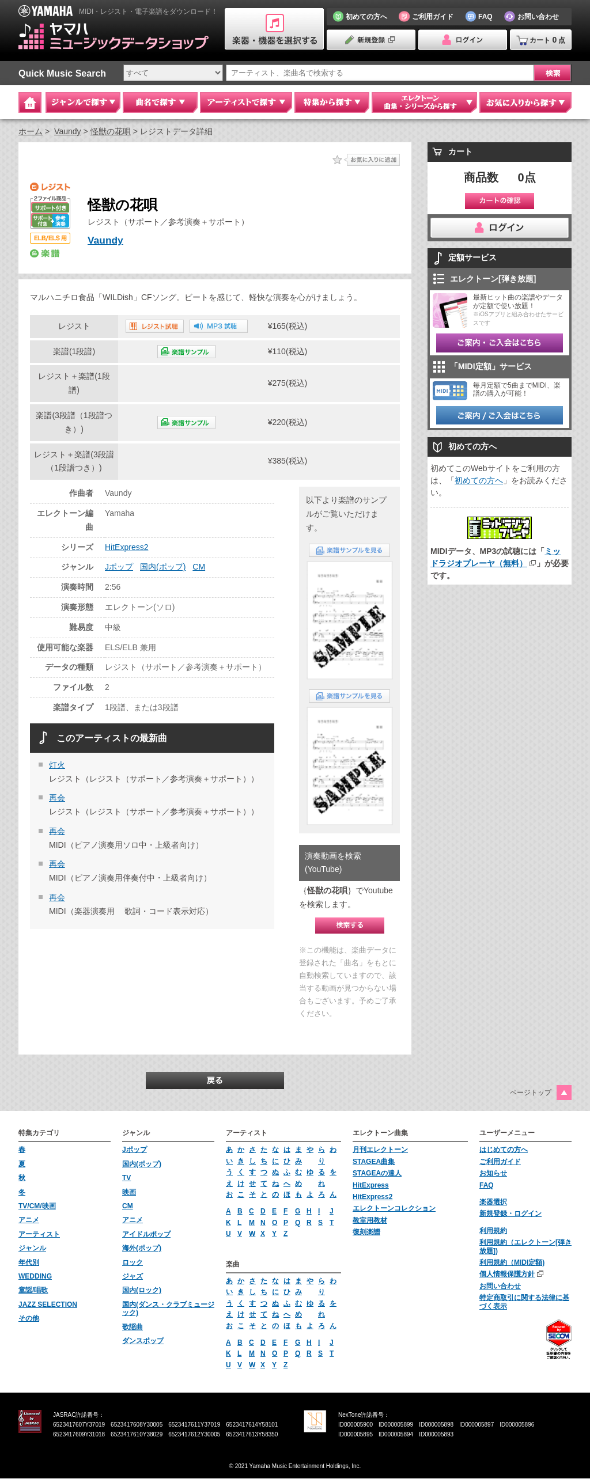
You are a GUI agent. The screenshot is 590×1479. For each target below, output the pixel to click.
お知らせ (493, 1174)
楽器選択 (493, 1202)
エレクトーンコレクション (394, 1209)
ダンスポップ (143, 1341)
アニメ (28, 1220)
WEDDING (35, 1276)
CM (198, 567)
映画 (129, 1192)
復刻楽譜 (366, 1232)
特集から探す (331, 102)
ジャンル (32, 1249)
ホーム (30, 131)
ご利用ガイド (500, 1162)
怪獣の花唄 (110, 131)
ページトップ (530, 1093)
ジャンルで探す (83, 102)
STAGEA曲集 (374, 1162)
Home (29, 102)
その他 (28, 1319)
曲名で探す (160, 102)
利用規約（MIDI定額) (511, 1262)
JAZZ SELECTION (47, 1304)
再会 (57, 798)
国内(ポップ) (163, 567)
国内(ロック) (141, 1291)
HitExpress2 (126, 547)
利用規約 (493, 1231)
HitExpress (371, 1185)
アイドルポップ (146, 1234)
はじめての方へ (503, 1150)
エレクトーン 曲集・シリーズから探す (424, 102)
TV (126, 1178)
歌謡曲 (132, 1327)
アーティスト (39, 1234)
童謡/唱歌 (33, 1291)
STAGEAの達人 (377, 1174)
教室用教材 (370, 1220)
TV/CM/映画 (37, 1206)
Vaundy (67, 131)
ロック (132, 1262)
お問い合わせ (500, 1286)
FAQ (486, 1185)
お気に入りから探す (525, 102)
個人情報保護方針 (507, 1275)
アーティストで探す (246, 102)
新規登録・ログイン (510, 1214)
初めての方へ (479, 480)
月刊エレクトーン (380, 1150)
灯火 (57, 764)
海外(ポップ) (141, 1249)
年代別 (28, 1262)
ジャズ (132, 1276)
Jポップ (119, 567)
